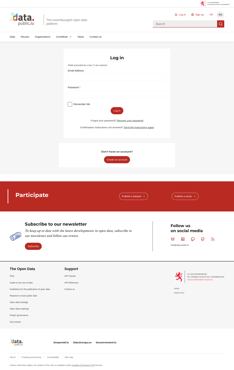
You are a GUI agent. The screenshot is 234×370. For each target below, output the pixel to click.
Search (220, 24)
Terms (13, 357)
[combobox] (185, 24)
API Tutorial (70, 276)
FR (211, 14)
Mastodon (193, 239)
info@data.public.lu (180, 245)
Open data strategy (19, 302)
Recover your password (130, 120)
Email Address (76, 70)
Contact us (96, 36)
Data (12, 36)
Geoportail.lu (61, 342)
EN (220, 14)
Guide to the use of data (21, 282)
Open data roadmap (19, 308)
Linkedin (183, 239)
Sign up (199, 14)
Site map (69, 357)
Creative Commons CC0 (83, 365)
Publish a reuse (183, 196)
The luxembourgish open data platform (66, 21)
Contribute (62, 36)
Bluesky (173, 239)
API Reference (71, 282)
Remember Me (82, 104)
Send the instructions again (139, 127)
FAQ (12, 276)
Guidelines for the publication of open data (30, 289)
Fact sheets (15, 322)
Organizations (42, 36)
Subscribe (33, 246)
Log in (182, 14)
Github (203, 239)
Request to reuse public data (23, 295)
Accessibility (53, 357)
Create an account (117, 159)
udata (176, 288)
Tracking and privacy (31, 357)
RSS (213, 239)
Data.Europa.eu (82, 342)
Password (73, 87)
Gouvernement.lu (106, 342)
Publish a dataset (131, 196)
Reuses (25, 36)
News (81, 36)
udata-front (179, 293)
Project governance (19, 315)
